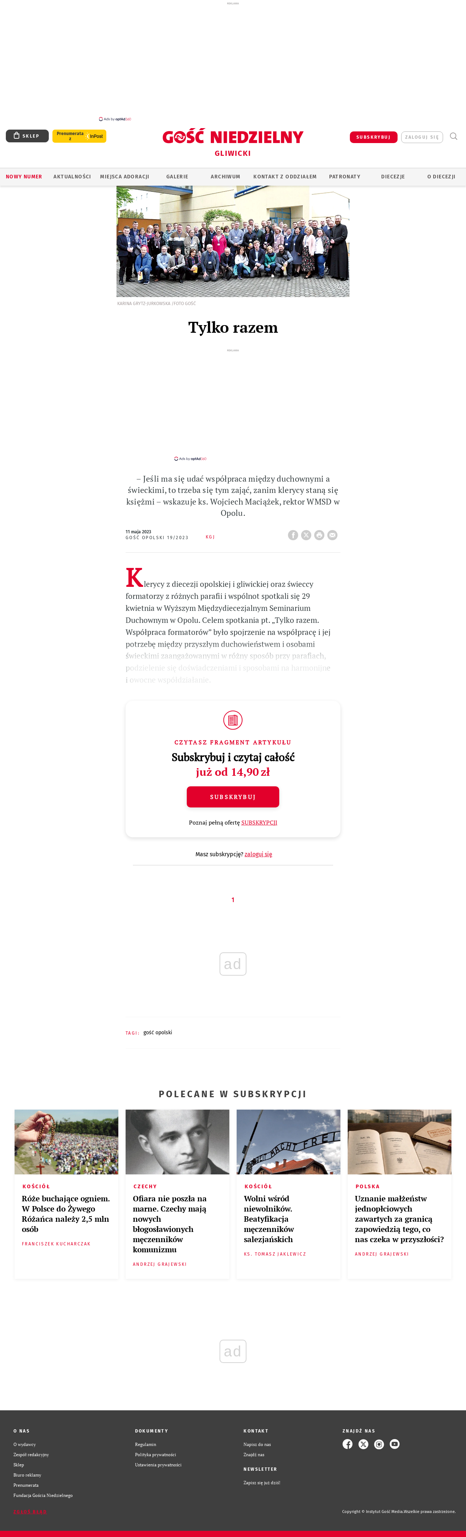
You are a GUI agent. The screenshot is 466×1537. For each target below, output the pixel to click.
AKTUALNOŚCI (72, 177)
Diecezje (393, 177)
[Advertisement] (233, 61)
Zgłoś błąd (30, 1511)
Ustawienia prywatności (158, 1464)
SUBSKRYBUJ (373, 137)
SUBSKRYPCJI (259, 822)
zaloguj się (422, 137)
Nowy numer (24, 177)
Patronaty (344, 177)
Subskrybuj (233, 797)
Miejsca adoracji (124, 177)
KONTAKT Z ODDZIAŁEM (285, 177)
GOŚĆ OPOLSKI (157, 1033)
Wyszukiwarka (453, 136)
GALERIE (177, 177)
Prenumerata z (70, 136)
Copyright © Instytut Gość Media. (373, 1511)
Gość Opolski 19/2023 (157, 537)
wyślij (333, 533)
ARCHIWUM (225, 177)
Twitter (307, 533)
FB (294, 533)
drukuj (320, 533)
